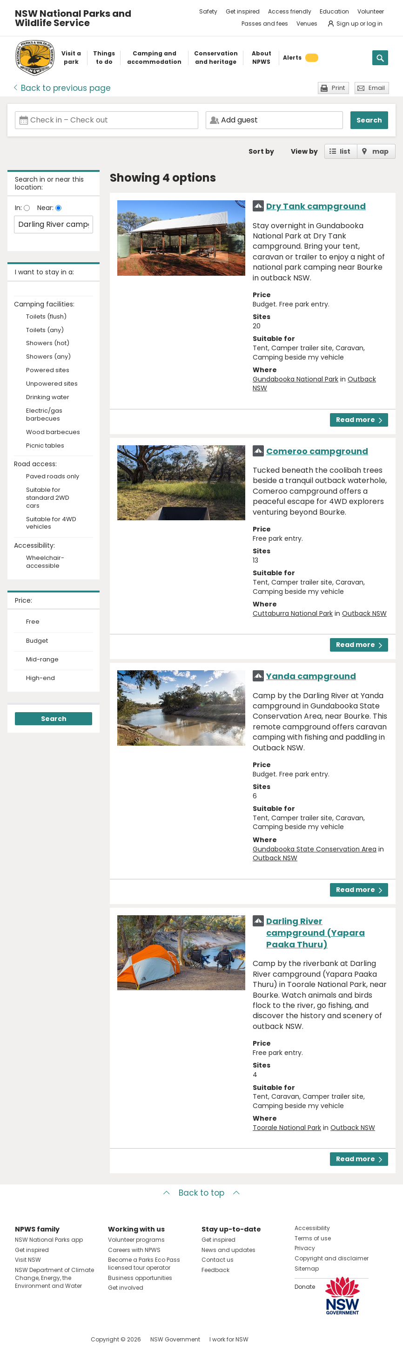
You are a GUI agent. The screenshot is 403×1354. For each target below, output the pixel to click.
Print (338, 87)
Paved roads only (52, 477)
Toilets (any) (45, 330)
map (380, 151)
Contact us (218, 1260)
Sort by (261, 151)
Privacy (305, 1248)
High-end (40, 678)
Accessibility (312, 1228)
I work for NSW (229, 1339)
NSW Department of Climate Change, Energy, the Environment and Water (54, 1278)
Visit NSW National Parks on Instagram (43, 1339)
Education (334, 11)
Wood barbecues (53, 432)
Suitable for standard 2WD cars (47, 498)
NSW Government (175, 1339)
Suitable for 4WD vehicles (51, 523)
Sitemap (307, 1268)
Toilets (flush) (46, 317)
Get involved (125, 1288)
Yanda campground (311, 676)
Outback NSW (364, 613)
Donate (305, 1287)
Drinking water (47, 397)
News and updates (228, 1250)
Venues (306, 23)
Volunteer (370, 11)
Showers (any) (48, 357)
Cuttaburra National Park (293, 613)
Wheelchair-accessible (45, 562)
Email (377, 87)
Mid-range (42, 659)
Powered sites (47, 370)
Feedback (215, 1270)
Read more (359, 419)
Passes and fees (265, 23)
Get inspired (243, 11)
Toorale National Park (287, 1127)
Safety (208, 11)
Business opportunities (140, 1278)
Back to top (201, 1192)
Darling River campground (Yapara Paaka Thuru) (315, 932)
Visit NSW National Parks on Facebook (23, 1339)
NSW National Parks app (49, 1240)
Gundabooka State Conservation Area (314, 849)
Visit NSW (28, 1260)
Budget (37, 641)
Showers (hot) (47, 343)
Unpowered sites (52, 384)
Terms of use (313, 1238)
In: (19, 207)
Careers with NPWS (134, 1250)
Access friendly (289, 11)
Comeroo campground (317, 451)
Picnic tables (45, 446)
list (345, 151)
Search (369, 120)
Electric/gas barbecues (44, 415)
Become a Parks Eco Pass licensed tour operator (144, 1264)
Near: (46, 207)
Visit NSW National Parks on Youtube (63, 1339)
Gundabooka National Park (295, 379)
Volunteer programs (136, 1240)
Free (33, 622)
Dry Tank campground (316, 206)
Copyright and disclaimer (332, 1258)
